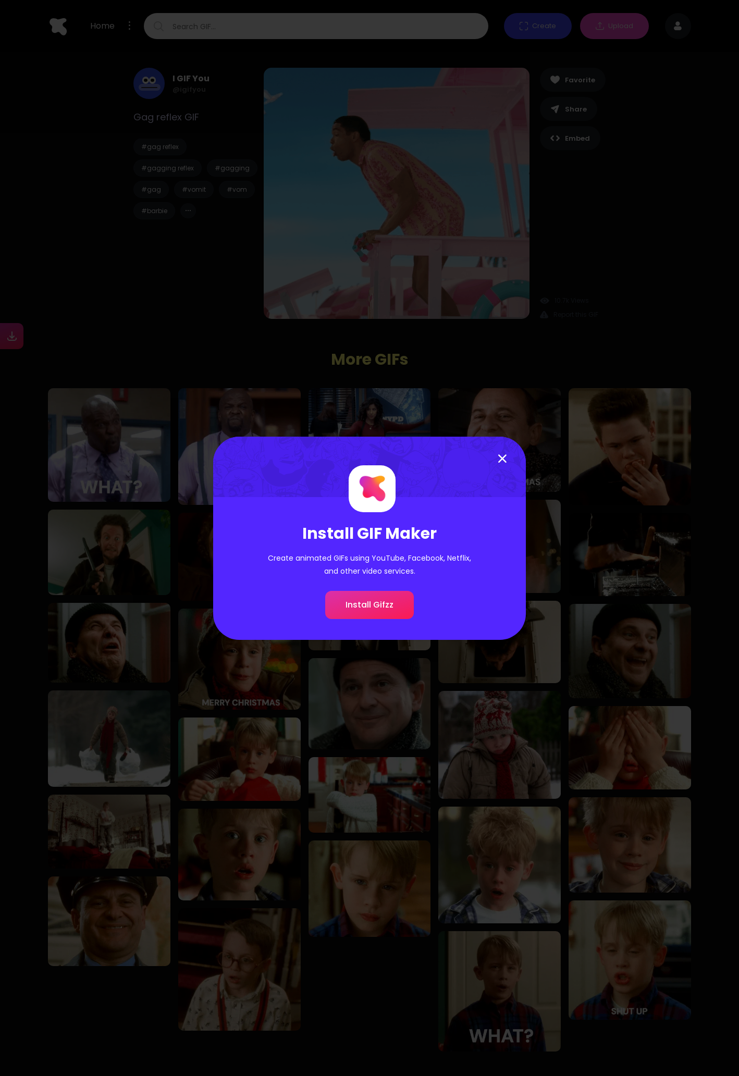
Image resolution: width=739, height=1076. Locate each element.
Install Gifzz (369, 605)
